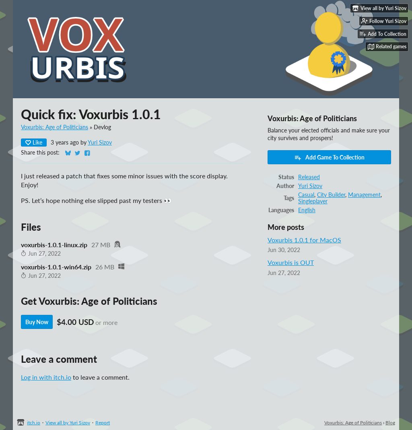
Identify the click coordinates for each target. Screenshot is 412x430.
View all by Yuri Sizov (67, 423)
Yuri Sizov (100, 142)
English (306, 210)
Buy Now (36, 321)
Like (33, 142)
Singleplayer (313, 201)
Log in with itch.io (46, 377)
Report (102, 423)
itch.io (33, 423)
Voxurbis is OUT (291, 262)
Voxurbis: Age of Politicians (54, 127)
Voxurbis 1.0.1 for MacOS (304, 240)
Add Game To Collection (329, 157)
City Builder (331, 195)
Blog (390, 423)
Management (364, 195)
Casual (306, 195)
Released (309, 177)
